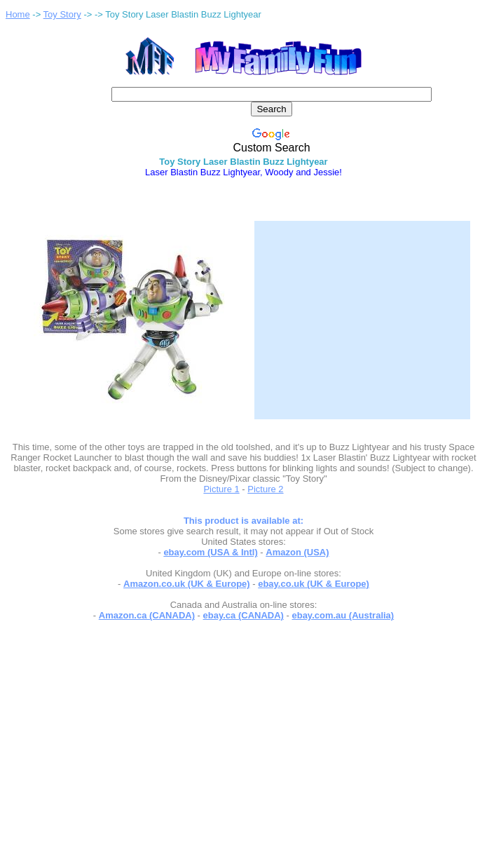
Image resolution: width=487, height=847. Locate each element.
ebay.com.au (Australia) (342, 615)
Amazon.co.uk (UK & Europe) (186, 583)
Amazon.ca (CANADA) (147, 615)
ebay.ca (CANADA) (243, 615)
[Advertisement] (362, 311)
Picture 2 (265, 489)
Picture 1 (221, 489)
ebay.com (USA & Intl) (210, 552)
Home (18, 14)
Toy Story (62, 14)
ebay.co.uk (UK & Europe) (313, 583)
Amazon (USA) (297, 552)
